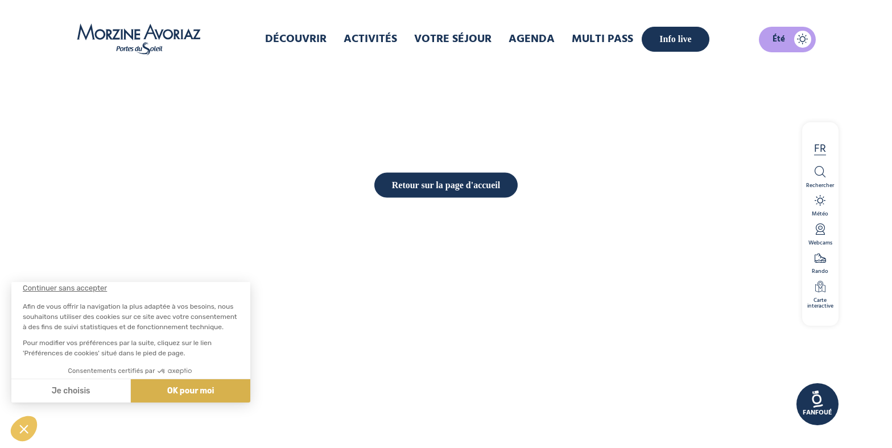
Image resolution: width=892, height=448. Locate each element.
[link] (817, 404)
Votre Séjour (453, 39)
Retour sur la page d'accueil (446, 380)
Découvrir (296, 39)
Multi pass (602, 39)
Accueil (379, 76)
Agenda (532, 39)
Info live (675, 39)
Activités (370, 39)
